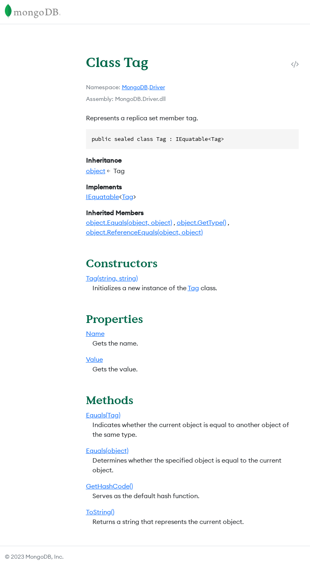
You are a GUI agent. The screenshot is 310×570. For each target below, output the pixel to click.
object (95, 171)
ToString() (100, 512)
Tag (127, 197)
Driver (157, 87)
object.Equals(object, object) (129, 222)
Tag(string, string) (112, 278)
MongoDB (135, 87)
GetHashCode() (109, 486)
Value (94, 359)
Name (95, 333)
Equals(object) (107, 450)
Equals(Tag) (103, 415)
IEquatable (102, 197)
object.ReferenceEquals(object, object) (144, 232)
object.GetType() (201, 222)
